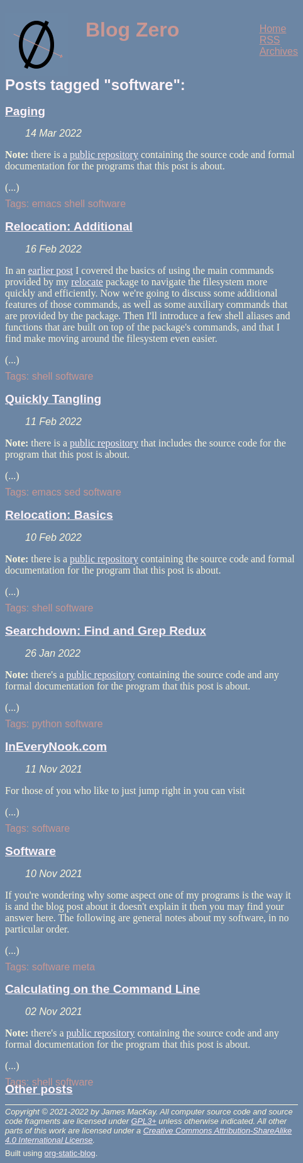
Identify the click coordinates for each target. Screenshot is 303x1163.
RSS (270, 40)
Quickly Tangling (53, 399)
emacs (47, 203)
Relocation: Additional (69, 226)
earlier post (50, 270)
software (107, 203)
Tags (15, 203)
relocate (87, 281)
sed (72, 492)
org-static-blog (70, 1153)
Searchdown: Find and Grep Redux (105, 630)
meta (84, 967)
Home (273, 28)
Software (30, 851)
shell (74, 203)
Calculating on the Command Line (102, 989)
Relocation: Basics (59, 514)
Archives (279, 51)
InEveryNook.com (56, 746)
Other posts (39, 1089)
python (47, 723)
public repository (104, 154)
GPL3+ (144, 1121)
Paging (25, 111)
